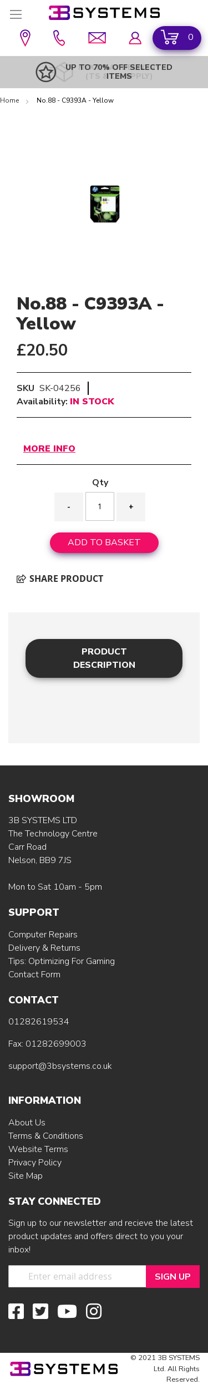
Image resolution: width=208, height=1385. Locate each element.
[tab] (104, 658)
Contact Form (34, 974)
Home (10, 100)
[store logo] (104, 13)
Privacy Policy (35, 1162)
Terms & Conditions (45, 1136)
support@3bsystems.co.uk (60, 1066)
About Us (26, 1123)
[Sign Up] (173, 1276)
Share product (60, 578)
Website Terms (38, 1149)
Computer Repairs (43, 935)
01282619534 (38, 1022)
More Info (49, 449)
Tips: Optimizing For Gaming (61, 961)
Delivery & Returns (44, 948)
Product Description (104, 658)
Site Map (25, 1176)
